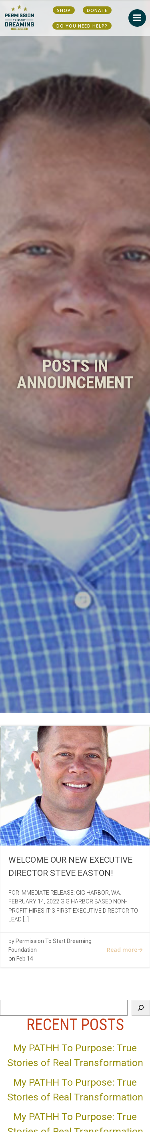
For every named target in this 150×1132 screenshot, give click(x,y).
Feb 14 (24, 958)
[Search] (141, 1008)
